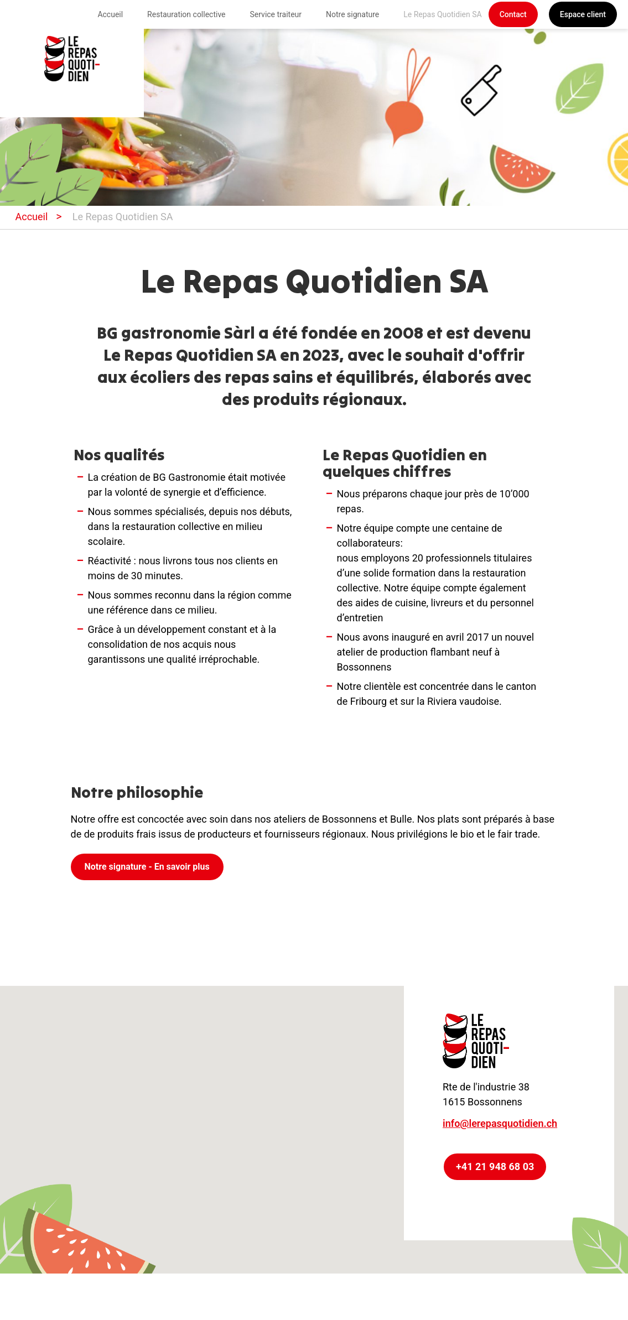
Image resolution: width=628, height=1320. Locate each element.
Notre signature (352, 14)
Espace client (583, 14)
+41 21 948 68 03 (495, 1166)
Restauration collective (186, 14)
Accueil (110, 14)
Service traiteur (276, 14)
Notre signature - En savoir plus (147, 866)
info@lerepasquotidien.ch (500, 1123)
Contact (513, 14)
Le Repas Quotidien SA (442, 14)
